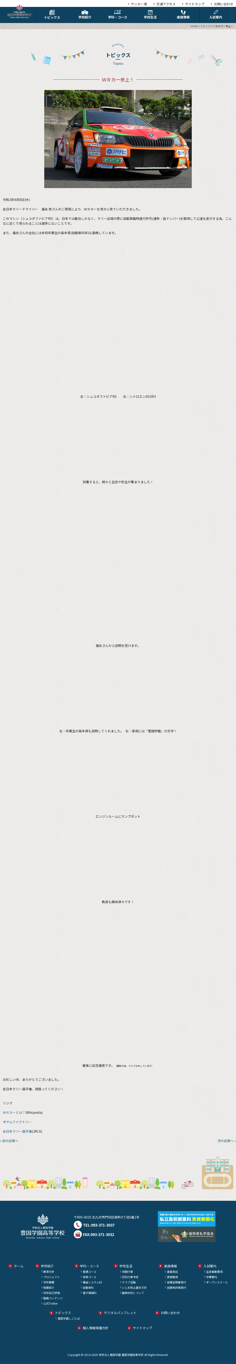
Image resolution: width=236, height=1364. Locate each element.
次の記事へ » (227, 1140)
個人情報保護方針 (96, 1328)
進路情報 (183, 14)
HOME (194, 26)
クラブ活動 (129, 1282)
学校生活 (150, 14)
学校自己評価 (51, 1293)
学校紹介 (85, 14)
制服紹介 (48, 1287)
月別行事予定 (130, 1277)
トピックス (52, 15)
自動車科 (88, 1287)
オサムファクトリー (17, 1122)
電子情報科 (90, 1293)
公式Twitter (50, 1303)
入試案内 (216, 14)
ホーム (19, 1266)
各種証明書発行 (176, 1282)
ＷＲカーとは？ (14, 1112)
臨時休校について (133, 1293)
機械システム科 (92, 1282)
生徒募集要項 (214, 1272)
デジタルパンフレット (120, 1312)
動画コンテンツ (53, 1298)
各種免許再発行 (176, 1287)
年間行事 (127, 1272)
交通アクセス (166, 4)
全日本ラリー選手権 (17, 1131)
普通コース (89, 1272)
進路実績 (172, 1272)
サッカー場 (139, 4)
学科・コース (117, 14)
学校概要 (48, 1282)
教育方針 (48, 1272)
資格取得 (172, 1277)
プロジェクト (51, 1277)
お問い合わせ (223, 4)
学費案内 (211, 1277)
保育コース (89, 1277)
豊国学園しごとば (69, 1318)
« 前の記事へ (9, 1140)
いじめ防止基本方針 (134, 1287)
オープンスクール (217, 1282)
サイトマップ (194, 4)
